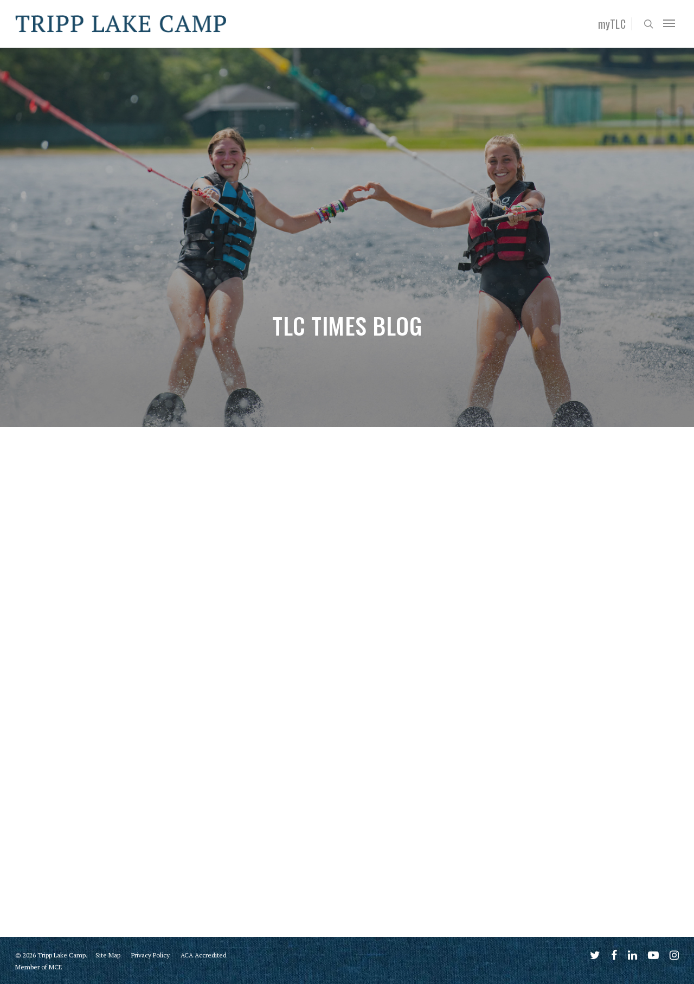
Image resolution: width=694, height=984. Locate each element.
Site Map (107, 955)
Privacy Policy (150, 955)
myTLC (612, 24)
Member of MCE (38, 967)
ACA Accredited (204, 955)
